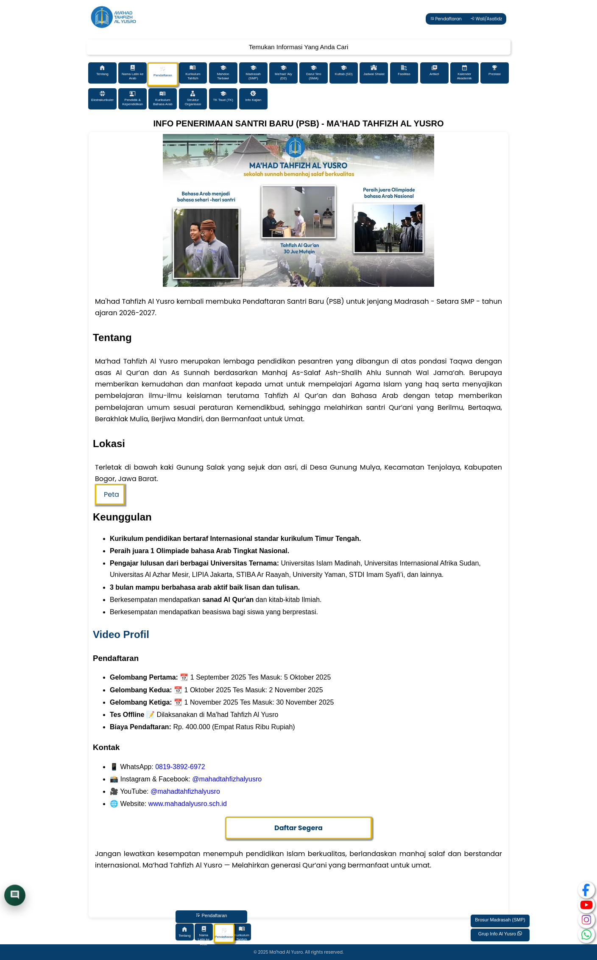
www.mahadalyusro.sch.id (187, 803)
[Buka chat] (14, 896)
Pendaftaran (446, 19)
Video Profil (121, 634)
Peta (111, 494)
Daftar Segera (298, 828)
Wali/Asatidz (486, 19)
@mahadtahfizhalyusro (227, 779)
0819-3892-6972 (180, 766)
